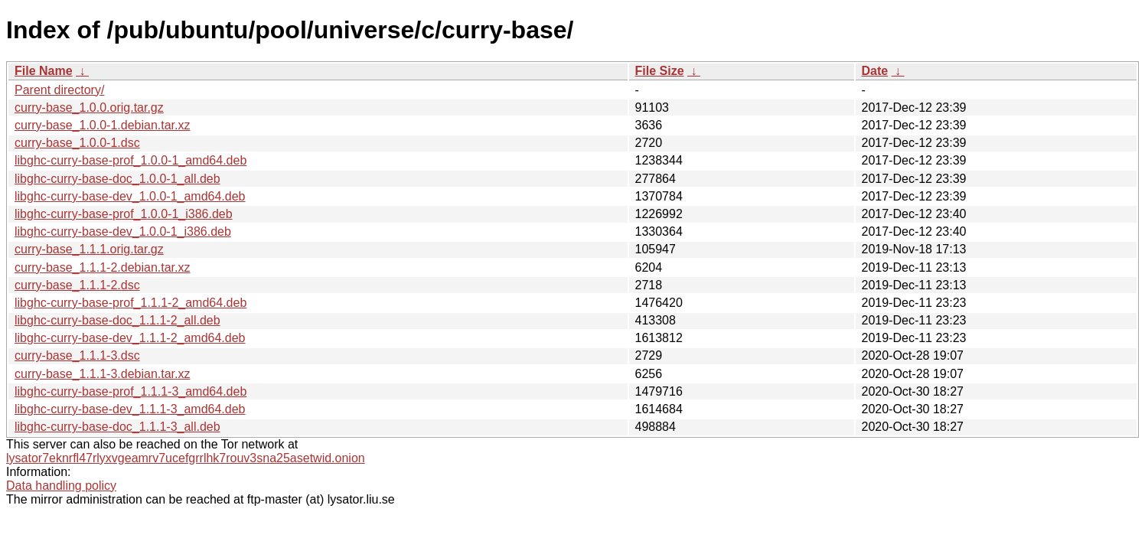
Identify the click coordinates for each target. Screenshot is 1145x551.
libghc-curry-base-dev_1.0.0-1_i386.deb (123, 231)
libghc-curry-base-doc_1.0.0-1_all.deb (117, 178)
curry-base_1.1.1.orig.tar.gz (89, 249)
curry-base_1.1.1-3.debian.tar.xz (102, 373)
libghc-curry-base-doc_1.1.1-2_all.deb (117, 320)
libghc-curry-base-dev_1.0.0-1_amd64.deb (130, 196)
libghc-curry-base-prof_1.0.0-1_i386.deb (124, 213)
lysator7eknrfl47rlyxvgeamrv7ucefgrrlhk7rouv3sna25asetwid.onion (185, 458)
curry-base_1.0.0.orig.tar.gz (89, 107)
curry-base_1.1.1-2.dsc (77, 285)
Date (875, 70)
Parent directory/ (59, 89)
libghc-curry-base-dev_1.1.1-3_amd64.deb (130, 409)
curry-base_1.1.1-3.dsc (77, 355)
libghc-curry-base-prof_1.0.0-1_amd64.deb (130, 160)
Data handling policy (61, 485)
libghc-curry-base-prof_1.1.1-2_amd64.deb (130, 302)
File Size (659, 70)
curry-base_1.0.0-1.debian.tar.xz (102, 125)
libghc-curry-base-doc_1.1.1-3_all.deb (117, 426)
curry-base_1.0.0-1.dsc (77, 142)
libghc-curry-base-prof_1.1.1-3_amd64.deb (130, 391)
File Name (44, 70)
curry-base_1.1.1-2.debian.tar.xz (102, 267)
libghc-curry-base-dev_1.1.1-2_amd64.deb (130, 337)
